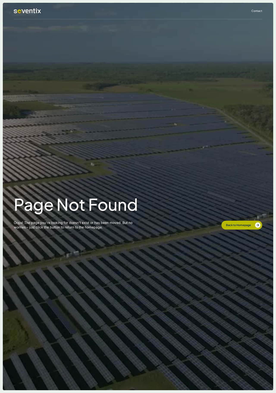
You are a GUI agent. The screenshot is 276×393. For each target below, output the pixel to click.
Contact (256, 11)
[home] (27, 11)
